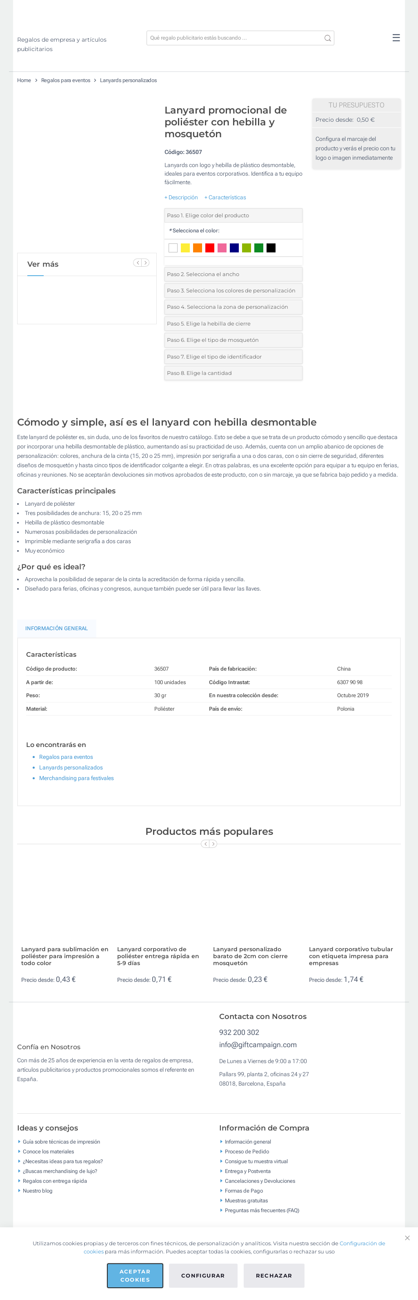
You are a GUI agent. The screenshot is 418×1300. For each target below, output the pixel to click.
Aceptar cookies (135, 1275)
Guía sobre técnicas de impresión (61, 1147)
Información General (56, 628)
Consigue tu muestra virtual (256, 1167)
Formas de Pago (244, 1196)
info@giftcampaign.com (258, 1044)
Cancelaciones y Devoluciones (260, 1187)
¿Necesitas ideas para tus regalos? (63, 1167)
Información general (248, 1147)
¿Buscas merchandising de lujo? (60, 1177)
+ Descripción (181, 197)
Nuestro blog (38, 1196)
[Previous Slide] (137, 263)
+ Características (225, 197)
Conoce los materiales (48, 1157)
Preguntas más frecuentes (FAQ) (262, 1216)
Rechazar (274, 1275)
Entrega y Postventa (248, 1177)
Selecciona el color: (194, 230)
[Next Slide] (145, 263)
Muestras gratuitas (246, 1206)
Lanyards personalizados (128, 80)
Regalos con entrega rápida (55, 1187)
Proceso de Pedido (247, 1157)
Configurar (203, 1275)
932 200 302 (239, 1032)
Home (24, 80)
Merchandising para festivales (76, 778)
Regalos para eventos (65, 80)
